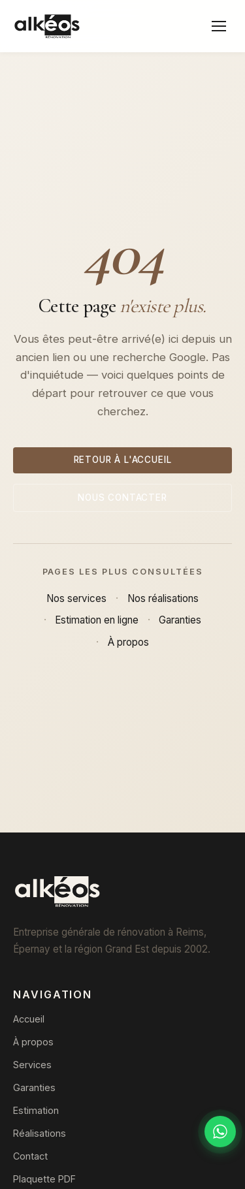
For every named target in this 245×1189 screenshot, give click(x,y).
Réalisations (39, 1133)
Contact (30, 1156)
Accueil (28, 1018)
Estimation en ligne (97, 620)
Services (32, 1064)
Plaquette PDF (44, 1178)
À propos (128, 642)
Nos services (76, 598)
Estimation (36, 1110)
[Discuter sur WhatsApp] (220, 1131)
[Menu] (219, 26)
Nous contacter (122, 497)
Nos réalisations (163, 598)
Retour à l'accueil (123, 459)
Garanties (180, 620)
